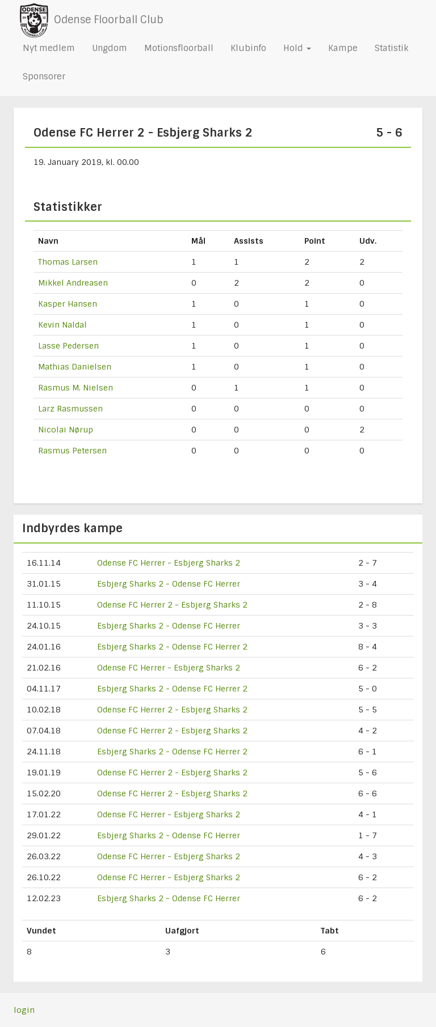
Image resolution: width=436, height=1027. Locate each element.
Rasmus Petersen (72, 450)
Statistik (391, 48)
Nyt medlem (49, 48)
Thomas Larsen (68, 262)
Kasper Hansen (67, 304)
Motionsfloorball (178, 48)
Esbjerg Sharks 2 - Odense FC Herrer (168, 584)
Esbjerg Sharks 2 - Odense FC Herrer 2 (172, 647)
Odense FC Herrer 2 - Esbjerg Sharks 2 (172, 605)
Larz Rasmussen (70, 409)
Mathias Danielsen (74, 367)
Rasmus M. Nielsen (75, 388)
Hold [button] (297, 48)
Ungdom (109, 48)
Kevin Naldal (62, 325)
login (24, 1010)
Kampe (343, 48)
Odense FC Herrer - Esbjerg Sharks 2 (168, 563)
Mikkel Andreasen (73, 283)
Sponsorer (44, 76)
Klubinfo (248, 48)
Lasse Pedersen (68, 346)
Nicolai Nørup (65, 430)
